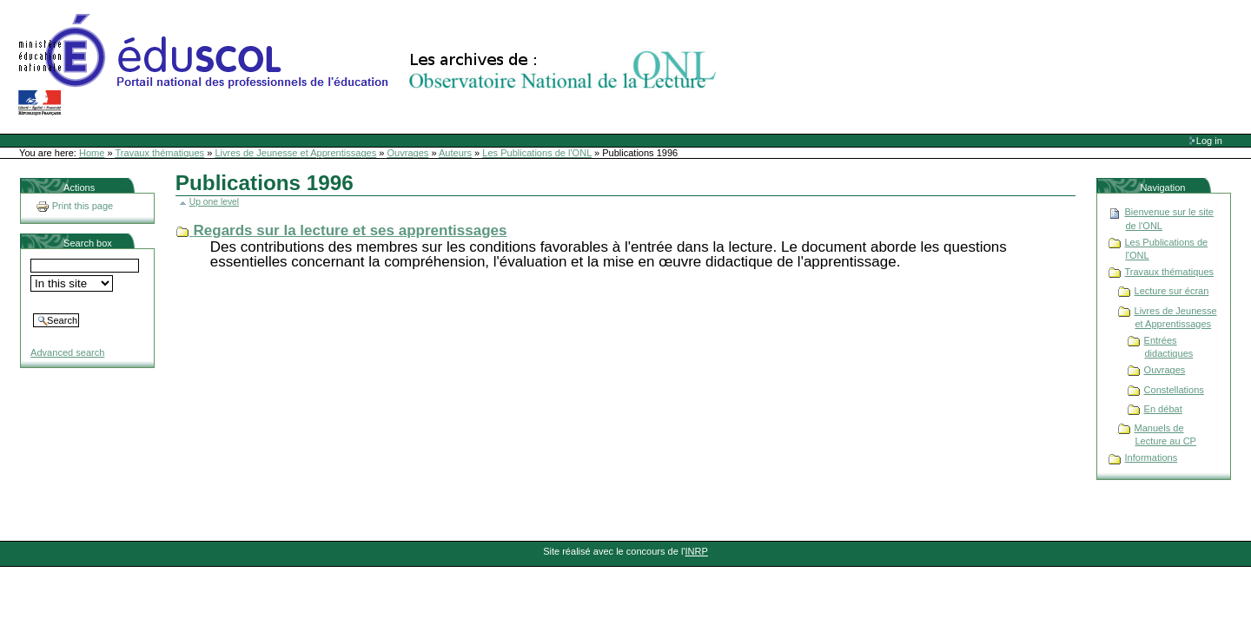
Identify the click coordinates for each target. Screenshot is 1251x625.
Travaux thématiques (160, 153)
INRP (696, 551)
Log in (1209, 140)
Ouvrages (408, 153)
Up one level (214, 202)
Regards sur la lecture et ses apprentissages (350, 230)
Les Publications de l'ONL (537, 153)
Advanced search (67, 352)
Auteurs (455, 153)
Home (91, 153)
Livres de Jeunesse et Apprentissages (295, 153)
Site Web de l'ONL (371, 65)
